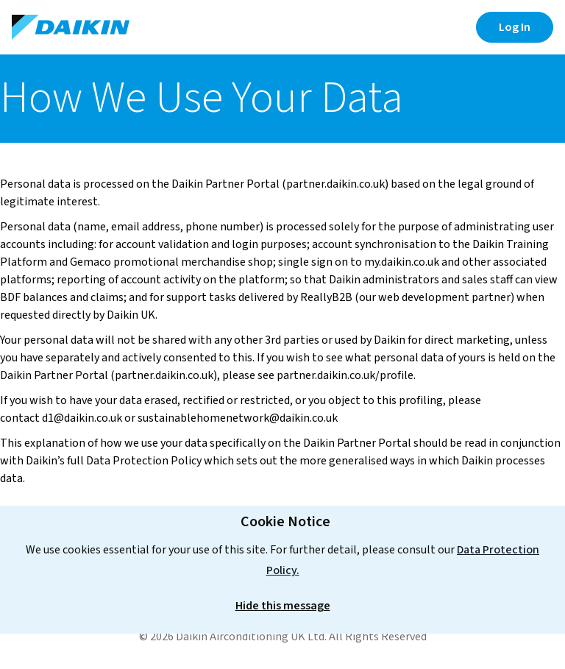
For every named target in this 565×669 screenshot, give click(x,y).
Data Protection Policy (144, 461)
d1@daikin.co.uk (82, 418)
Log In (514, 27)
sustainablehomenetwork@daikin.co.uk (239, 418)
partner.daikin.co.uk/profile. (346, 375)
